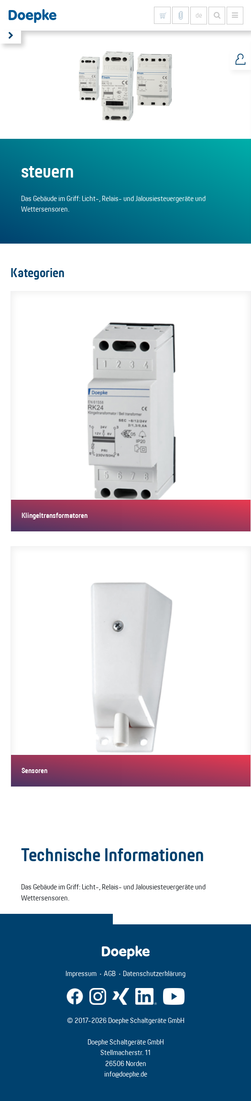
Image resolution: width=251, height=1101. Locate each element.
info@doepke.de (125, 1074)
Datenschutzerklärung (154, 973)
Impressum (81, 973)
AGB (110, 973)
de (199, 15)
